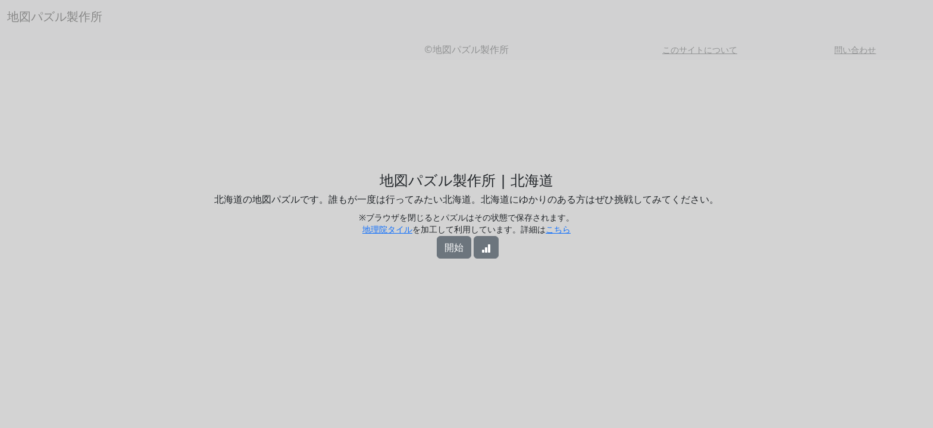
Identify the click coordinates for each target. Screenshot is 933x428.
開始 (454, 247)
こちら (558, 229)
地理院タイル (387, 229)
